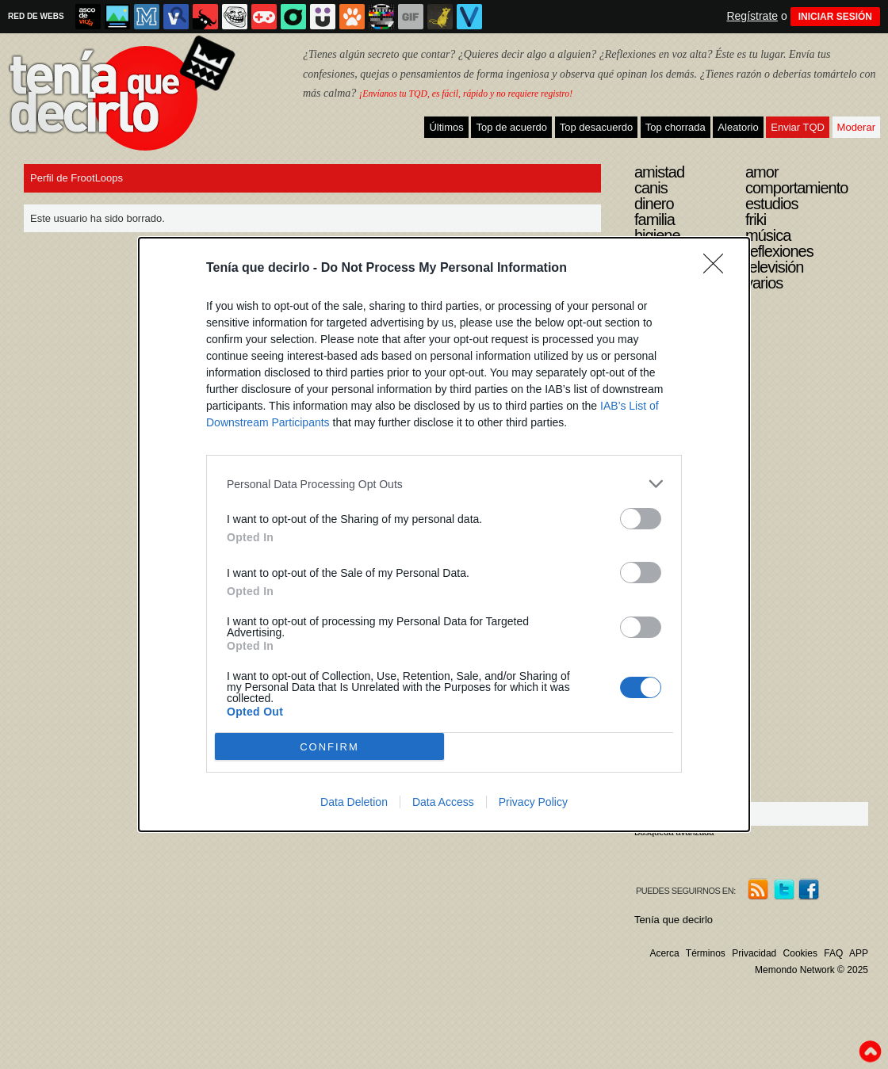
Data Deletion (354, 802)
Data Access (443, 802)
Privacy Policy (533, 802)
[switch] (640, 518)
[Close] (718, 269)
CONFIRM (329, 747)
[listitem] (444, 483)
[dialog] (444, 534)
